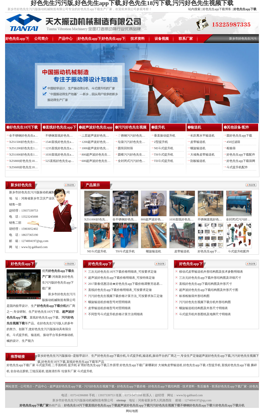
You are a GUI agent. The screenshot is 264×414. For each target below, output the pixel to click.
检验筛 (231, 148)
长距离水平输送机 (202, 135)
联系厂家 (186, 39)
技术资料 (137, 39)
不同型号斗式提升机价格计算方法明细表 (115, 314)
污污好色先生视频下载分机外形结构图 (204, 302)
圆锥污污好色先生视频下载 (136, 154)
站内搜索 (194, 9)
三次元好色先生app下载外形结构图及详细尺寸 (209, 277)
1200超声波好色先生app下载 (100, 142)
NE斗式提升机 (163, 148)
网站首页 (12, 386)
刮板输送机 (197, 161)
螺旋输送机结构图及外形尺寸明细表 (203, 308)
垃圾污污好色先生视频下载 (136, 142)
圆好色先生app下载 (239, 135)
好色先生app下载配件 (241, 154)
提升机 (159, 127)
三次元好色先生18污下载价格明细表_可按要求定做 (122, 271)
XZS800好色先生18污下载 (26, 161)
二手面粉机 (59, 365)
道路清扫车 (53, 371)
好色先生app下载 (17, 40)
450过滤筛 (233, 142)
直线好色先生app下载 (235, 365)
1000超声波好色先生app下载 (100, 148)
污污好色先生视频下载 (99, 386)
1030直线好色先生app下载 (62, 154)
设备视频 (162, 39)
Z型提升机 (161, 142)
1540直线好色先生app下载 (62, 142)
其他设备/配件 (238, 127)
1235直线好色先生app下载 (62, 148)
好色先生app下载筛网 (241, 161)
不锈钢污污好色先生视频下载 (137, 135)
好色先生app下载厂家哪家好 (138, 365)
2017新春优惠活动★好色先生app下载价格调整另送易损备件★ (129, 284)
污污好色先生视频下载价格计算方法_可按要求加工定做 (125, 296)
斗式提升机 (43, 365)
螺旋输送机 (197, 148)
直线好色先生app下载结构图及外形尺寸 (205, 284)
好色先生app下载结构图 (113, 40)
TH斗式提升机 (163, 154)
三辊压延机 (37, 371)
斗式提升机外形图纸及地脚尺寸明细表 (204, 314)
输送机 (196, 127)
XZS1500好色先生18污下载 (27, 142)
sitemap (121, 400)
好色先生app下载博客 (216, 9)
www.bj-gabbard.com (34, 247)
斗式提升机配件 (237, 167)
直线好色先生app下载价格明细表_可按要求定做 (119, 290)
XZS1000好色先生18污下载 (27, 154)
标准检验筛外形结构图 (194, 296)
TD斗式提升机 (163, 161)
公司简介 (41, 39)
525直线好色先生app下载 (62, 161)
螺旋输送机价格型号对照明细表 (109, 302)
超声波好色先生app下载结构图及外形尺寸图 (208, 290)
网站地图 (132, 411)
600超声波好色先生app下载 (100, 161)
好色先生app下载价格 (89, 40)
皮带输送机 (197, 142)
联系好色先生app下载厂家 (229, 386)
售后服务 (203, 386)
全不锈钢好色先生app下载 (26, 135)
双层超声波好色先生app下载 (100, 135)
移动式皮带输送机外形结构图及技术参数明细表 (210, 271)
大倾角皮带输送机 (202, 154)
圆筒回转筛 (125, 148)
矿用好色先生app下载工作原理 (98, 365)
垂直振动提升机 (164, 135)
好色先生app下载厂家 (21, 365)
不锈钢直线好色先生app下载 (64, 135)
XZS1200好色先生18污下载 (27, 148)
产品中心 (65, 39)
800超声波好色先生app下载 (100, 154)
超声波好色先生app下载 (65, 386)
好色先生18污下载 (23, 127)
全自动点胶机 (19, 371)
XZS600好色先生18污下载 (26, 167)
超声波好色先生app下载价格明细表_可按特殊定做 (121, 277)
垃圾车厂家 (69, 371)
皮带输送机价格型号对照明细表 (109, 308)
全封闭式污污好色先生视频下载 (139, 161)
